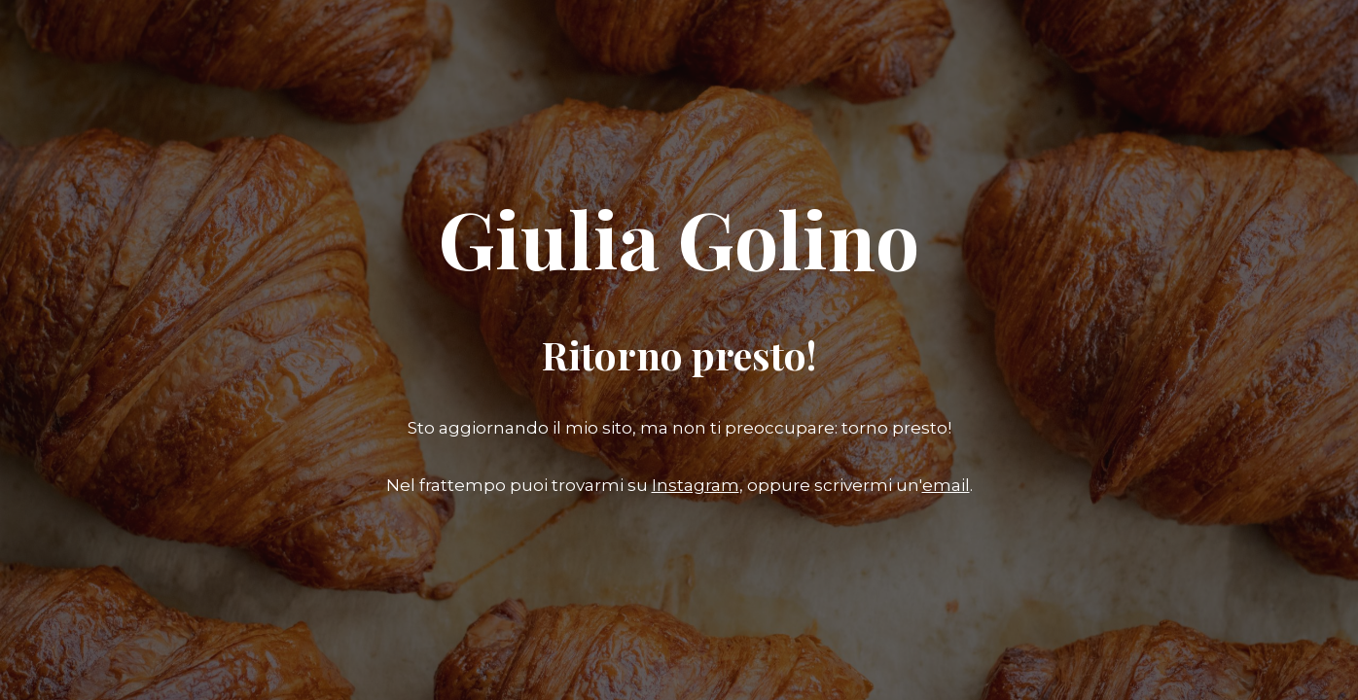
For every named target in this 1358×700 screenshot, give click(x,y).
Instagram (695, 485)
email (946, 485)
